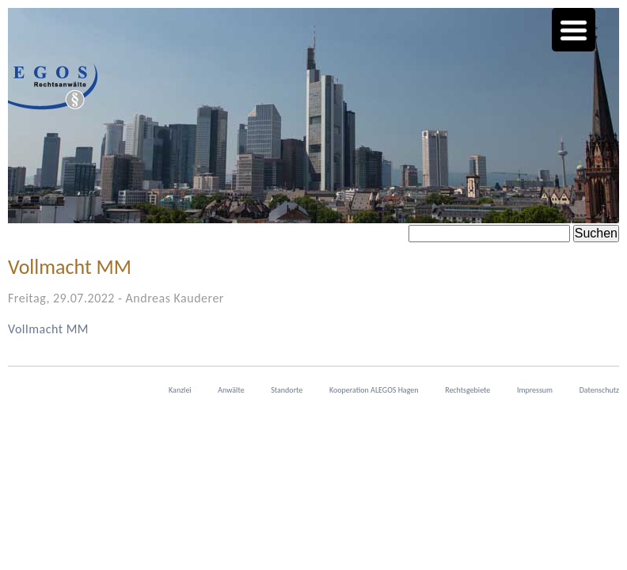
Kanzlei (180, 390)
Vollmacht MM (48, 328)
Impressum (535, 390)
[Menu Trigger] (573, 29)
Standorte (286, 390)
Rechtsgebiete (467, 390)
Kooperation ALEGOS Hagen (374, 390)
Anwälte (231, 390)
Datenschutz (599, 390)
